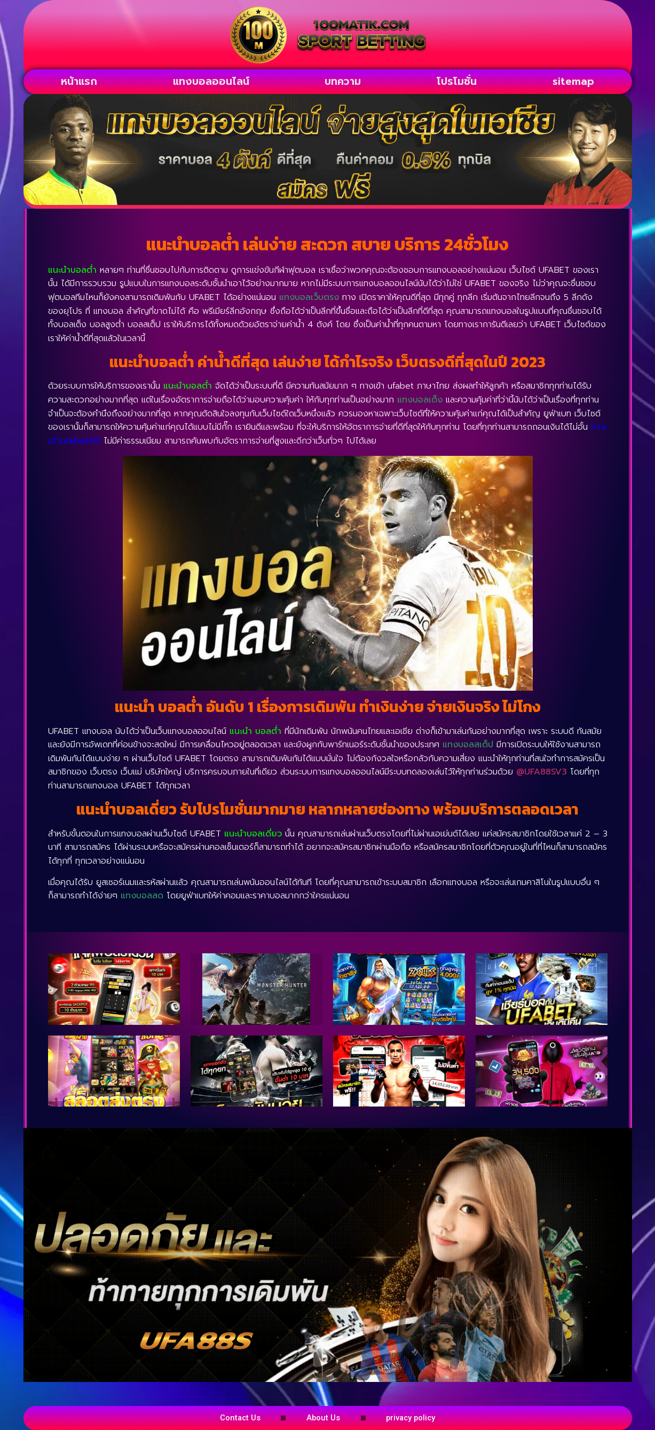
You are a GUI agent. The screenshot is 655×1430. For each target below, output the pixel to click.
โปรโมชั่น (457, 81)
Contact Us (214, 1417)
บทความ (343, 81)
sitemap (573, 81)
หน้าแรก (79, 81)
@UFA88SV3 (541, 771)
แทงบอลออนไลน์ (211, 81)
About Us (323, 1417)
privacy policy (436, 1417)
